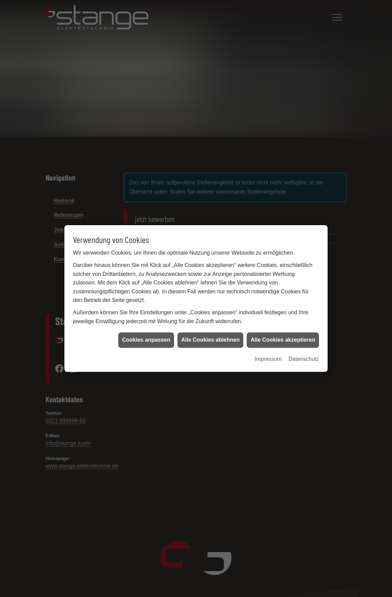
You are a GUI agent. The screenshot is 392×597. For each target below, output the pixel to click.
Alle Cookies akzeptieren (282, 335)
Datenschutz (304, 354)
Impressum (268, 354)
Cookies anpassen (146, 335)
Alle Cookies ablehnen (210, 335)
